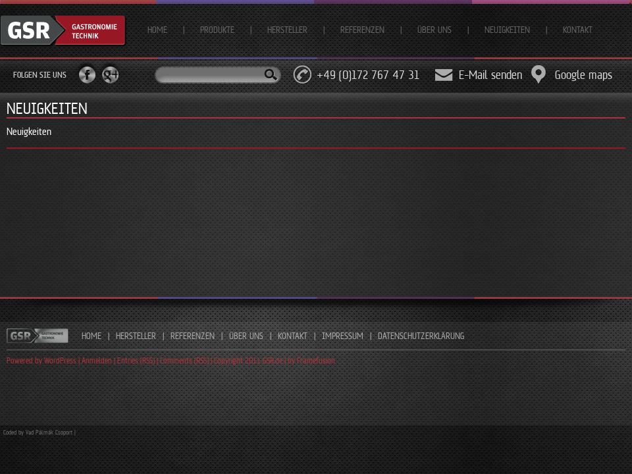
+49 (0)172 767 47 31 (368, 75)
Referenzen (362, 29)
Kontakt (577, 29)
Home (157, 29)
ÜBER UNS (246, 335)
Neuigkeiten (507, 29)
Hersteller (287, 29)
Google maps (583, 75)
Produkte (217, 29)
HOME (91, 335)
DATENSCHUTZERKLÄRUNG (421, 335)
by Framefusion (311, 360)
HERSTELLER (136, 335)
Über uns (434, 29)
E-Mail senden (490, 75)
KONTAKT (292, 335)
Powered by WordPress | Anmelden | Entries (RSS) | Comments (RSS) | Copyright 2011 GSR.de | (147, 360)
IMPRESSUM (342, 335)
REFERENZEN (193, 335)
